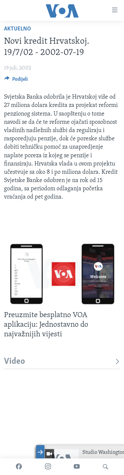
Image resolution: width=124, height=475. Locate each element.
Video (62, 361)
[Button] (16, 80)
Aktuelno (17, 29)
